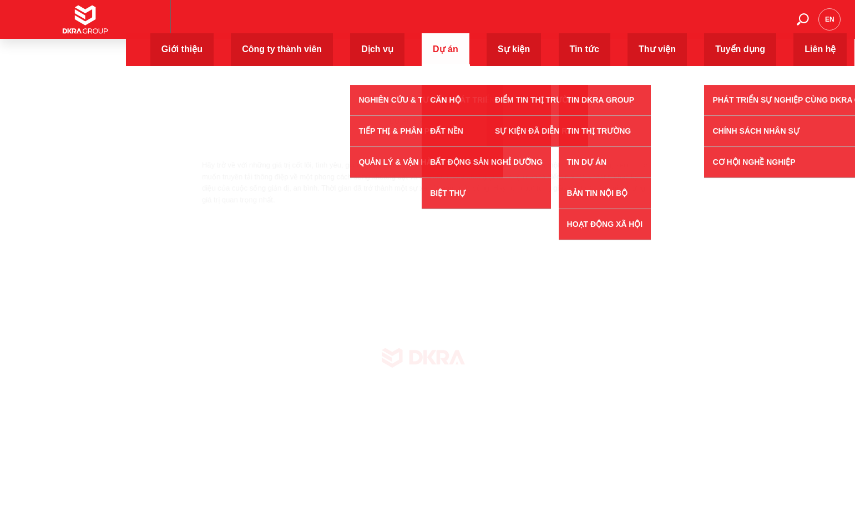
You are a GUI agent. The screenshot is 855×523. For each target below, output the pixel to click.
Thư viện (652, 24)
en (829, 25)
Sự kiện (556, 24)
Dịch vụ (466, 24)
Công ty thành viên (396, 24)
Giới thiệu (322, 24)
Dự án (511, 24)
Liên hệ (766, 24)
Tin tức (603, 24)
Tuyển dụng (710, 24)
